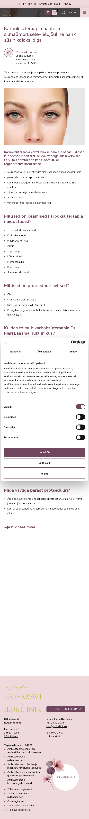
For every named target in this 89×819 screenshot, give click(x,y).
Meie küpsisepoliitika (18, 809)
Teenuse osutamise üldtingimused (18, 795)
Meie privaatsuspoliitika (20, 805)
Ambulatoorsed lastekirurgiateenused (19, 781)
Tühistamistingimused (19, 789)
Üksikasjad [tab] (44, 351)
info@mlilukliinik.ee (56, 726)
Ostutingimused (16, 801)
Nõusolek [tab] (15, 351)
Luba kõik (44, 452)
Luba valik (44, 462)
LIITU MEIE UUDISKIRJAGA (65, 709)
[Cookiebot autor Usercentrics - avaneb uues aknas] (71, 342)
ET (70, 12)
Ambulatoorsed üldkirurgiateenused (18, 758)
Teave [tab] (73, 351)
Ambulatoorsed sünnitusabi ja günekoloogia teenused (24, 773)
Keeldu (44, 473)
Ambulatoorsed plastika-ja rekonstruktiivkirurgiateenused (24, 766)
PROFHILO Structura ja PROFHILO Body (49, 4)
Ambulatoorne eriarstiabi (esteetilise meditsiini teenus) (24, 750)
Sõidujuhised (11, 736)
